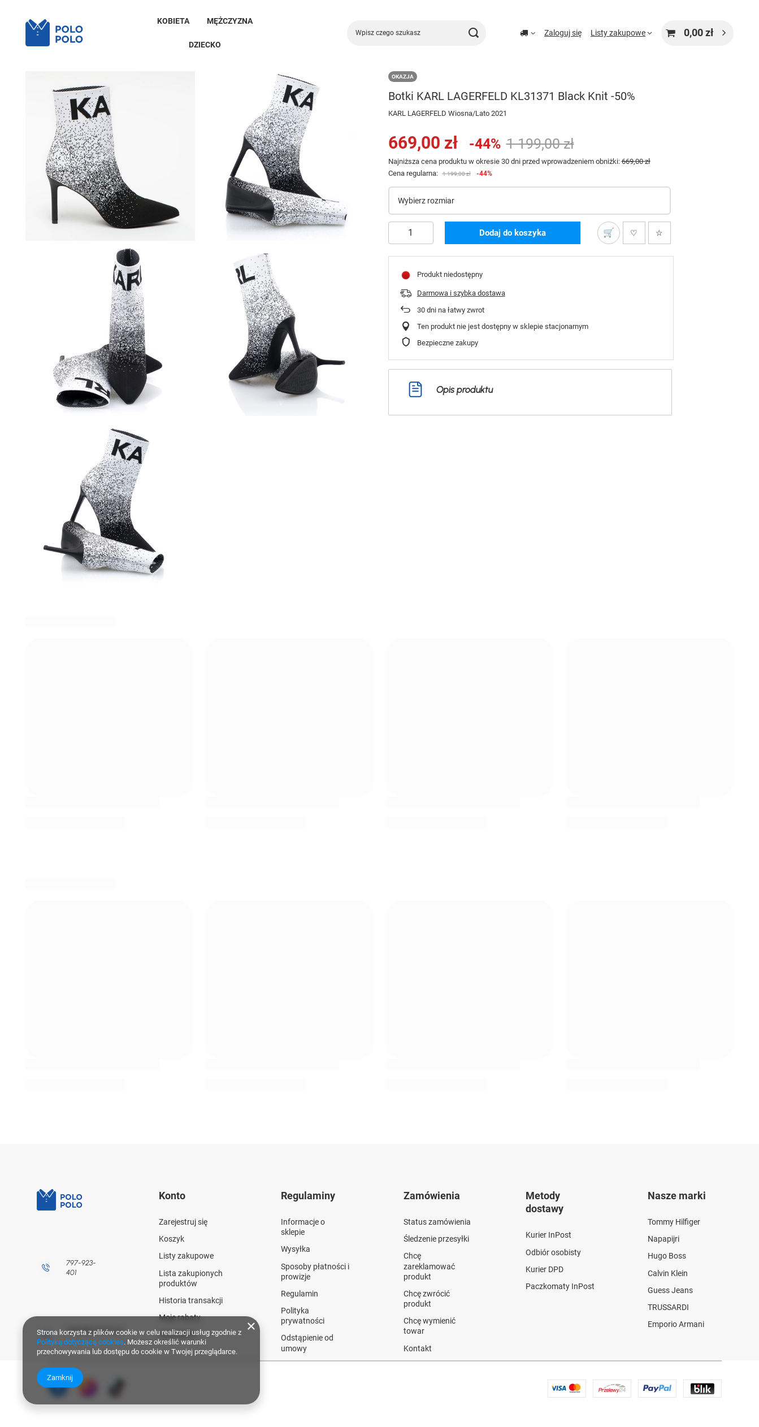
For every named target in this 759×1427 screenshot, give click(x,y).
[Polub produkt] (634, 233)
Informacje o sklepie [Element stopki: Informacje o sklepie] (303, 1227)
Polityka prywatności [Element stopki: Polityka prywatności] (302, 1315)
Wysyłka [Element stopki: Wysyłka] (295, 1248)
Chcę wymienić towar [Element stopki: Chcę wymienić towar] (430, 1325)
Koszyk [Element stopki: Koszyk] (171, 1238)
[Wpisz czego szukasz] (416, 33)
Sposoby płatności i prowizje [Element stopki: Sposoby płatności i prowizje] (315, 1271)
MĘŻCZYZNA (230, 20)
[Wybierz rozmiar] (529, 200)
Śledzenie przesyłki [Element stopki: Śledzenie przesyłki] (436, 1238)
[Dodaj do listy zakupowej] (608, 233)
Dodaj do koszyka (512, 233)
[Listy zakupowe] (621, 32)
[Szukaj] (473, 33)
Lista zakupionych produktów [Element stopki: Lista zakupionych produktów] (191, 1278)
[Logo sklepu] (59, 32)
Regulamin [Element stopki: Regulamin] (299, 1293)
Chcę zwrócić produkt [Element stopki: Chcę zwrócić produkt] (427, 1298)
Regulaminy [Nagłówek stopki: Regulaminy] (308, 1196)
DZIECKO (205, 44)
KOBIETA (173, 20)
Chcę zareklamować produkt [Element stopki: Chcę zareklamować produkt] (429, 1266)
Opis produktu (451, 389)
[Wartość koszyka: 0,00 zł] (697, 33)
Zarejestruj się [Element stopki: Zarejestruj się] (183, 1221)
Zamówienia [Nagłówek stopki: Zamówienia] (432, 1196)
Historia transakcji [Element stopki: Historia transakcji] (191, 1300)
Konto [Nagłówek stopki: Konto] (172, 1196)
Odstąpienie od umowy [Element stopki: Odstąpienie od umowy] (307, 1342)
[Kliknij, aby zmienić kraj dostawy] (527, 33)
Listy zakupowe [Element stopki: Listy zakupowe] (186, 1255)
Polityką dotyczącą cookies (80, 1342)
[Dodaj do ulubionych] (659, 233)
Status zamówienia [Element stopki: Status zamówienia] (437, 1221)
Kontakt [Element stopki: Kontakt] (418, 1348)
